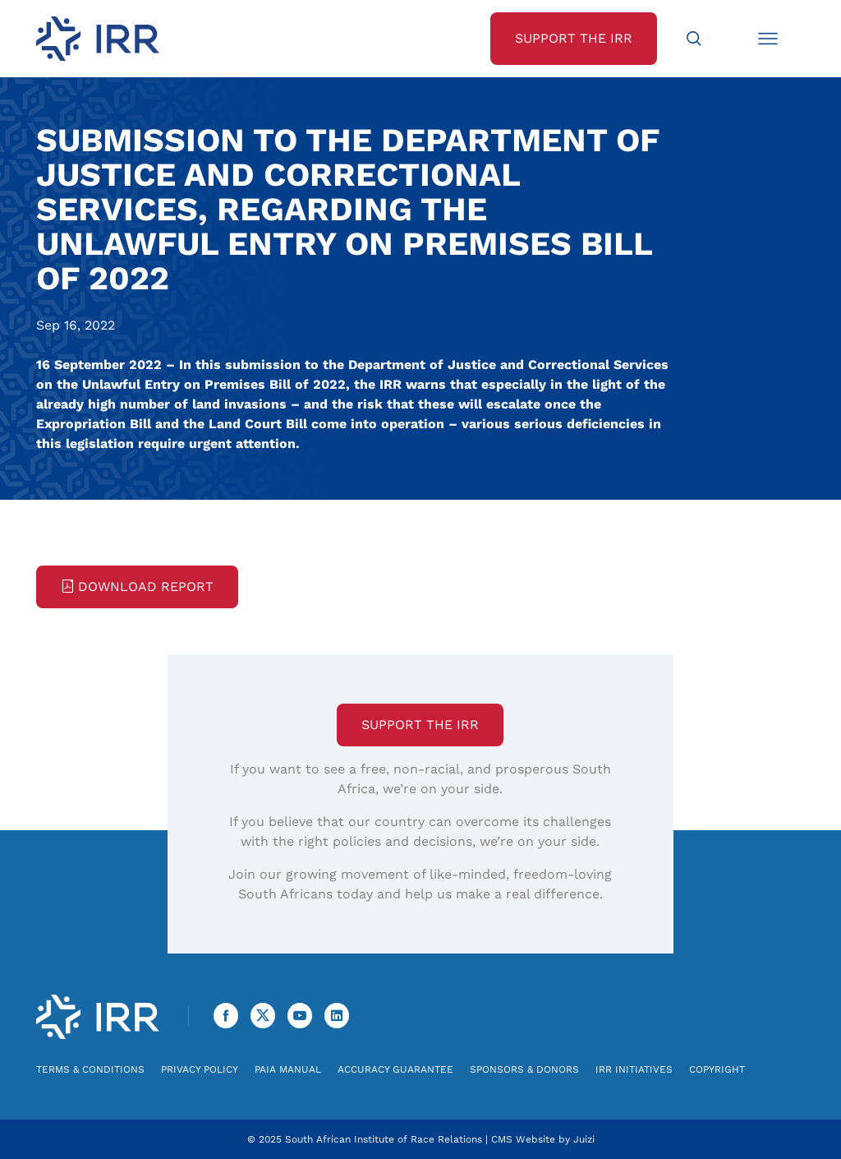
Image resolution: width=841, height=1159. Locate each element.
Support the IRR (420, 724)
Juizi (584, 1139)
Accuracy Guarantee (395, 1069)
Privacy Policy (199, 1069)
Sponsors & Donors (524, 1069)
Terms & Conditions (90, 1069)
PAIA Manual (288, 1069)
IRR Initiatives (634, 1069)
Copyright (717, 1069)
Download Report (137, 586)
